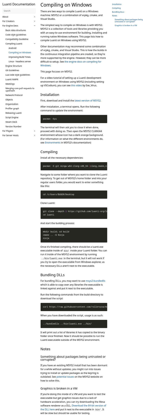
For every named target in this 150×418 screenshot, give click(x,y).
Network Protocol (14, 95)
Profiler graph (12, 108)
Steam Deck (11, 121)
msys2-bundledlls (95, 280)
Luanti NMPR (12, 79)
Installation (116, 4)
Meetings (10, 83)
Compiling (116, 8)
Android (12, 48)
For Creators (8, 21)
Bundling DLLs (118, 12)
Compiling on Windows (20, 52)
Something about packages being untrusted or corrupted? (129, 20)
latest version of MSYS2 (87, 100)
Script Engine (12, 117)
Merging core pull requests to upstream (20, 89)
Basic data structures (16, 30)
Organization (12, 104)
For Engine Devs (10, 25)
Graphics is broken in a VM (126, 25)
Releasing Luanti (14, 113)
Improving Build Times (20, 57)
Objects (9, 99)
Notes (114, 15)
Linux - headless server (20, 61)
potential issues (65, 376)
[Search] (19, 10)
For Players (7, 130)
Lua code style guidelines (18, 74)
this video (76, 85)
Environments (52, 142)
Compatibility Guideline (17, 39)
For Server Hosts (10, 135)
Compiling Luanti (14, 43)
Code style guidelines (16, 34)
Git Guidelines (12, 70)
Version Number (14, 126)
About (5, 16)
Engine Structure (14, 65)
